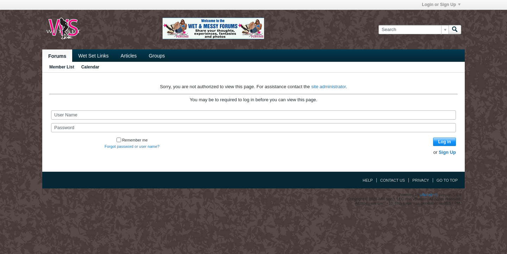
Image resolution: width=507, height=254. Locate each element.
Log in (444, 141)
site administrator (328, 86)
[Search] (413, 29)
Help (368, 180)
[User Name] (253, 115)
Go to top (447, 180)
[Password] (253, 127)
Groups (157, 56)
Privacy (420, 180)
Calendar (90, 67)
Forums (57, 56)
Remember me (132, 140)
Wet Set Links (93, 56)
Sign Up (447, 152)
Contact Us (392, 180)
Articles (128, 56)
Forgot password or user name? (132, 146)
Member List (61, 67)
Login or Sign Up (441, 4)
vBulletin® (429, 195)
